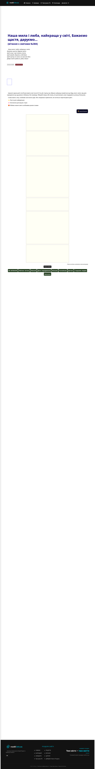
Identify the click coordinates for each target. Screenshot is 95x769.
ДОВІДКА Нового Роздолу (52, 758)
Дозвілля (65, 3)
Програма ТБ (45, 3)
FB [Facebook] (7, 755)
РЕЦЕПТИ (48, 750)
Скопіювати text (19, 64)
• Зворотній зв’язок (62, 766)
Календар (56, 3)
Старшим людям (80, 225)
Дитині (70, 225)
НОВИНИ (38, 750)
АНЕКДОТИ (38, 756)
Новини (27, 3)
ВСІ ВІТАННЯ (12, 225)
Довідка (35, 3)
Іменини (47, 229)
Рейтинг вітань (24, 225)
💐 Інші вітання (82, 124)
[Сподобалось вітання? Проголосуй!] (10, 69)
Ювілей (33, 225)
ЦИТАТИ (48, 756)
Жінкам (55, 225)
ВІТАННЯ (48, 753)
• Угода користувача (53, 766)
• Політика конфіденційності (43, 766)
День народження (44, 225)
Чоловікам (63, 225)
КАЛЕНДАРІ (39, 753)
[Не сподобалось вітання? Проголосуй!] (20, 69)
